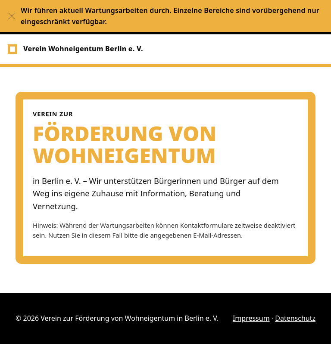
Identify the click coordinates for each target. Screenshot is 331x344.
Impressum (251, 318)
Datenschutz (295, 318)
